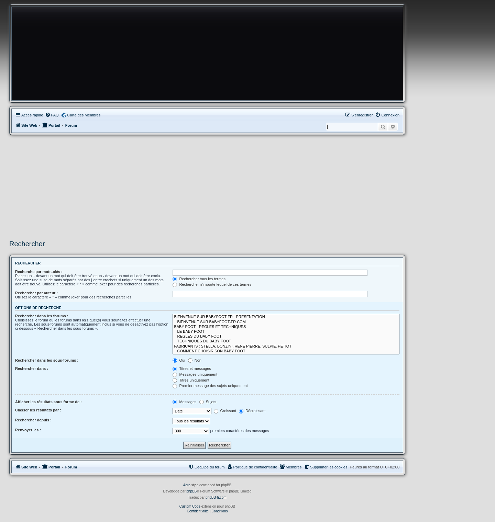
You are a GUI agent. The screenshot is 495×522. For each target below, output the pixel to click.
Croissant (225, 411)
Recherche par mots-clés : (39, 272)
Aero (186, 485)
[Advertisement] (207, 186)
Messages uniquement (195, 374)
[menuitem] (52, 115)
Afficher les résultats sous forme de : (48, 402)
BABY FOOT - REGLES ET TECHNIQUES (286, 327)
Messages (184, 402)
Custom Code (189, 506)
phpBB (191, 491)
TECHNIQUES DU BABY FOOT (286, 341)
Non (194, 360)
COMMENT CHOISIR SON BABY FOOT (286, 351)
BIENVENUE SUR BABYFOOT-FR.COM (286, 322)
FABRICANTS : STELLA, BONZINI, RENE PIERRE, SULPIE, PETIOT (286, 346)
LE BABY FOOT (286, 331)
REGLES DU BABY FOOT (286, 336)
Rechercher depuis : (33, 420)
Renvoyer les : (28, 430)
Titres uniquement (191, 380)
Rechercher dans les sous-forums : (46, 360)
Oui (179, 360)
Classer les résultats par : (38, 410)
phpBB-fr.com (216, 497)
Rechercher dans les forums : (41, 316)
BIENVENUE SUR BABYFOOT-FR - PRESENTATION (286, 317)
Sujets (208, 402)
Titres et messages (192, 368)
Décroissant (252, 411)
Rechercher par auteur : (36, 293)
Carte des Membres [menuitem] (84, 115)
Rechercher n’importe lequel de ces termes (212, 284)
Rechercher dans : (31, 368)
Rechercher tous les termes (199, 279)
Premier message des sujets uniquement (210, 386)
